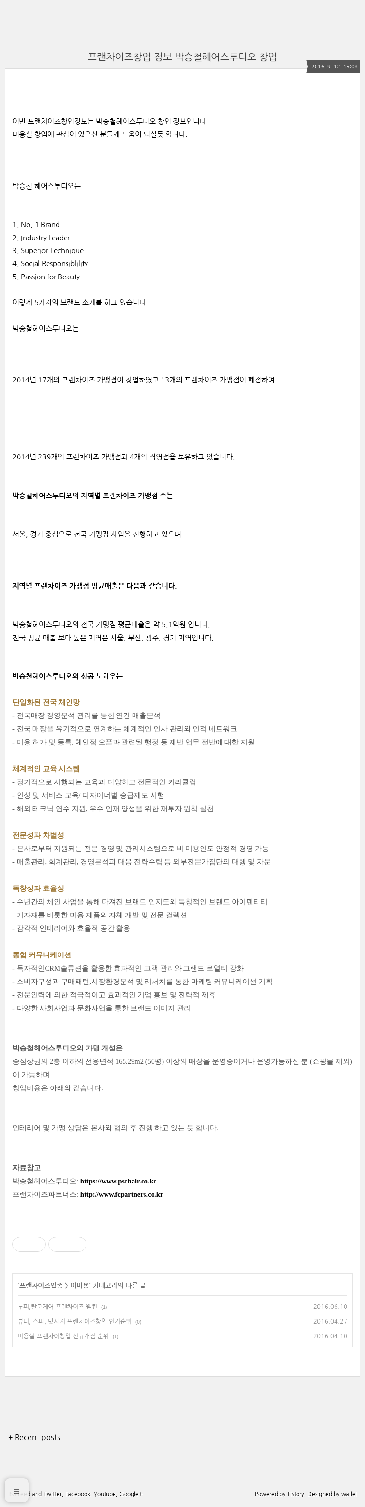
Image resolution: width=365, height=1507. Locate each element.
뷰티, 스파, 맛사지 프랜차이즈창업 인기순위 (75, 1321)
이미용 (79, 1285)
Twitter (52, 1494)
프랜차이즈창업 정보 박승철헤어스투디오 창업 (182, 57)
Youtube (105, 1494)
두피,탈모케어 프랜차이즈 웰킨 (57, 1307)
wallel (349, 1494)
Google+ (131, 1494)
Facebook (77, 1494)
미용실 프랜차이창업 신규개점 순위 (63, 1336)
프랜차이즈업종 (41, 1285)
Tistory (295, 1494)
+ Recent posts (34, 1437)
